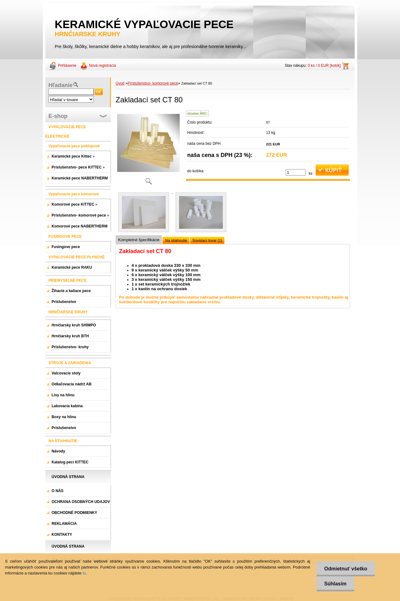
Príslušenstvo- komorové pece (153, 83)
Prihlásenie (67, 65)
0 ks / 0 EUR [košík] (324, 65)
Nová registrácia (102, 65)
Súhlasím (335, 583)
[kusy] (296, 172)
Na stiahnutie (176, 240)
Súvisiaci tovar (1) (207, 240)
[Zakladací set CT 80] (148, 149)
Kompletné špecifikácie (138, 239)
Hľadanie (60, 85)
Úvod (120, 83)
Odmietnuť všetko (345, 568)
